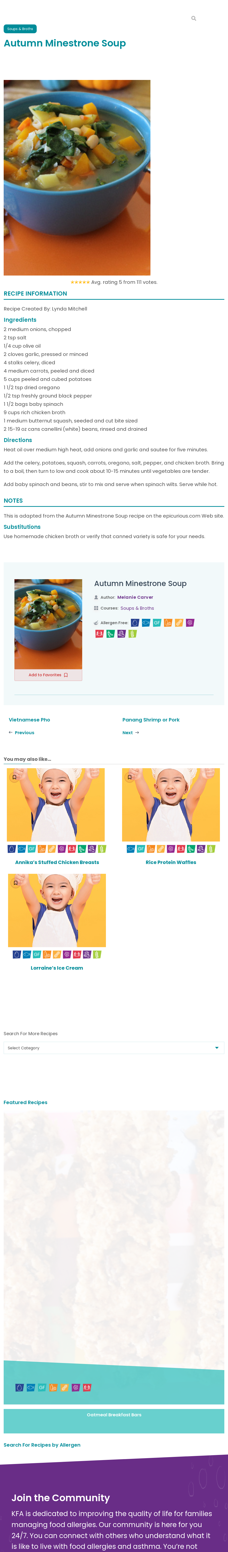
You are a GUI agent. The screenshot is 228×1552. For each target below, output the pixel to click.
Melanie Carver (135, 597)
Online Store (23, 1543)
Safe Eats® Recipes (122, 1518)
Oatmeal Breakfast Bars (114, 1194)
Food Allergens (118, 1498)
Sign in (63, 1383)
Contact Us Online (28, 1532)
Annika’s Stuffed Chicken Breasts (57, 862)
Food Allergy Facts (121, 1491)
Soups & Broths (137, 608)
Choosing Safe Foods (124, 1525)
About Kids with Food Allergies (40, 1538)
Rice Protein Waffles (171, 862)
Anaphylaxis (115, 1504)
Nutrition (112, 1531)
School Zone (115, 1545)
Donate (131, 1420)
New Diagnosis (117, 1511)
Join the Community (40, 1361)
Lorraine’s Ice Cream (57, 967)
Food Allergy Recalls (123, 1538)
